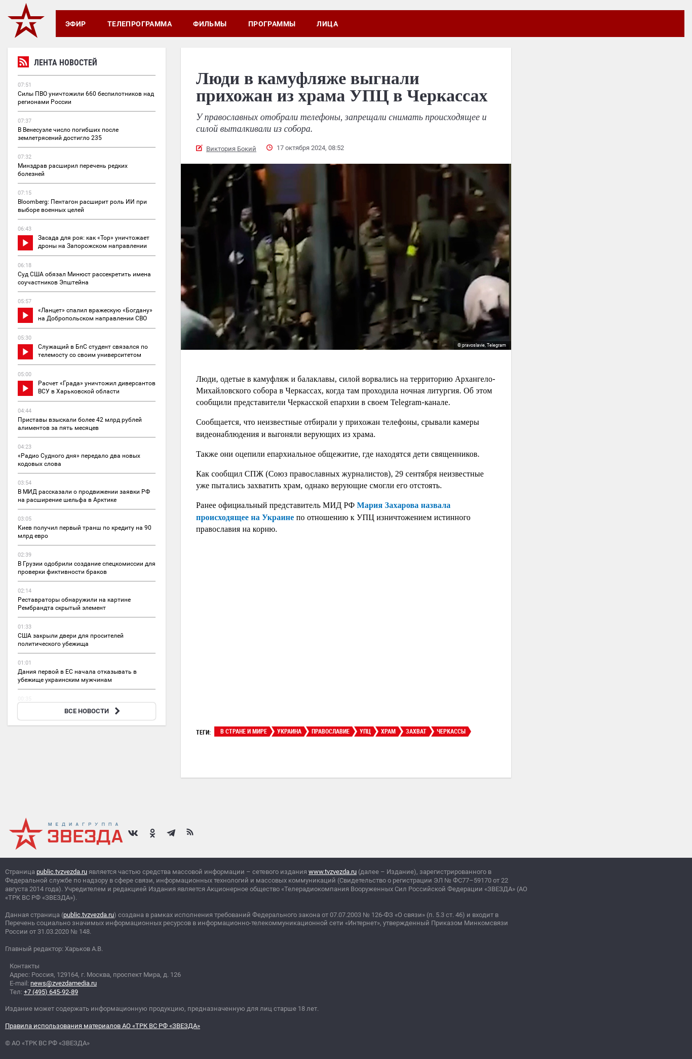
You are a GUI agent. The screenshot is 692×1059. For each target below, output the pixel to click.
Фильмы (210, 24)
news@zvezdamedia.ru (63, 983)
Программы (272, 24)
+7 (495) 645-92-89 (51, 992)
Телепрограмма (139, 24)
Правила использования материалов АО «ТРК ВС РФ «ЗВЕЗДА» (102, 1026)
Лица (327, 24)
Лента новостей (57, 63)
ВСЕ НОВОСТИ (93, 711)
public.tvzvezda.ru (61, 871)
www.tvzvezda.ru (333, 871)
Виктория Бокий (231, 149)
